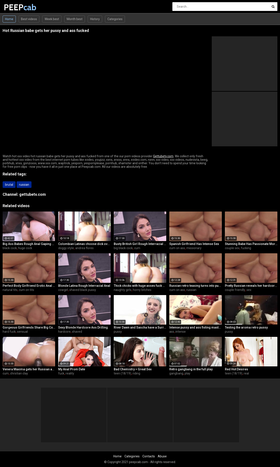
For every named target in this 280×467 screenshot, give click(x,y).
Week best (52, 19)
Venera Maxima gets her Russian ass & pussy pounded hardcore (29, 369)
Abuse (162, 456)
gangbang (176, 373)
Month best (74, 19)
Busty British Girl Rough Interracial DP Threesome (140, 244)
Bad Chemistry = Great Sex (133, 369)
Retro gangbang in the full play (191, 369)
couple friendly (235, 290)
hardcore (64, 331)
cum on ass (177, 248)
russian (24, 184)
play (187, 373)
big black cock (123, 248)
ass (171, 331)
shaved (77, 331)
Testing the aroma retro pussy (246, 327)
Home (9, 19)
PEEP (15, 7)
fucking (246, 248)
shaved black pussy (82, 290)
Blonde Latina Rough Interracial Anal (84, 285)
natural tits (10, 290)
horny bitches (142, 290)
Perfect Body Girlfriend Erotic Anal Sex (29, 285)
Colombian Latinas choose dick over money (84, 244)
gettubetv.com (32, 194)
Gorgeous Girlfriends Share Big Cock (29, 327)
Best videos (29, 19)
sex (249, 290)
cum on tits (26, 290)
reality (70, 373)
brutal (9, 184)
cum (137, 248)
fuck (61, 373)
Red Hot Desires (236, 369)
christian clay (19, 373)
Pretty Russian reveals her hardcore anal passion (251, 285)
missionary (193, 248)
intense (180, 331)
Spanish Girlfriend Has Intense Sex (194, 244)
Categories (114, 19)
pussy (118, 331)
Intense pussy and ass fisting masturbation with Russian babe (195, 327)
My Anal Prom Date (71, 369)
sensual (22, 331)
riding (136, 373)
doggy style (66, 248)
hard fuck (9, 331)
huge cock (25, 248)
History (95, 19)
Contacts (148, 456)
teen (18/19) (122, 373)
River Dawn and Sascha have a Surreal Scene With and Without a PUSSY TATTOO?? (140, 327)
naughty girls (122, 290)
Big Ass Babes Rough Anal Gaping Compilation (29, 244)
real (246, 373)
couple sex (232, 248)
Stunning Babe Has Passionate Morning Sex (251, 244)
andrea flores (84, 248)
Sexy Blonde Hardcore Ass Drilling (83, 327)
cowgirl (63, 290)
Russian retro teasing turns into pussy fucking (195, 285)
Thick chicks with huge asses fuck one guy (140, 285)
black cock (10, 248)
